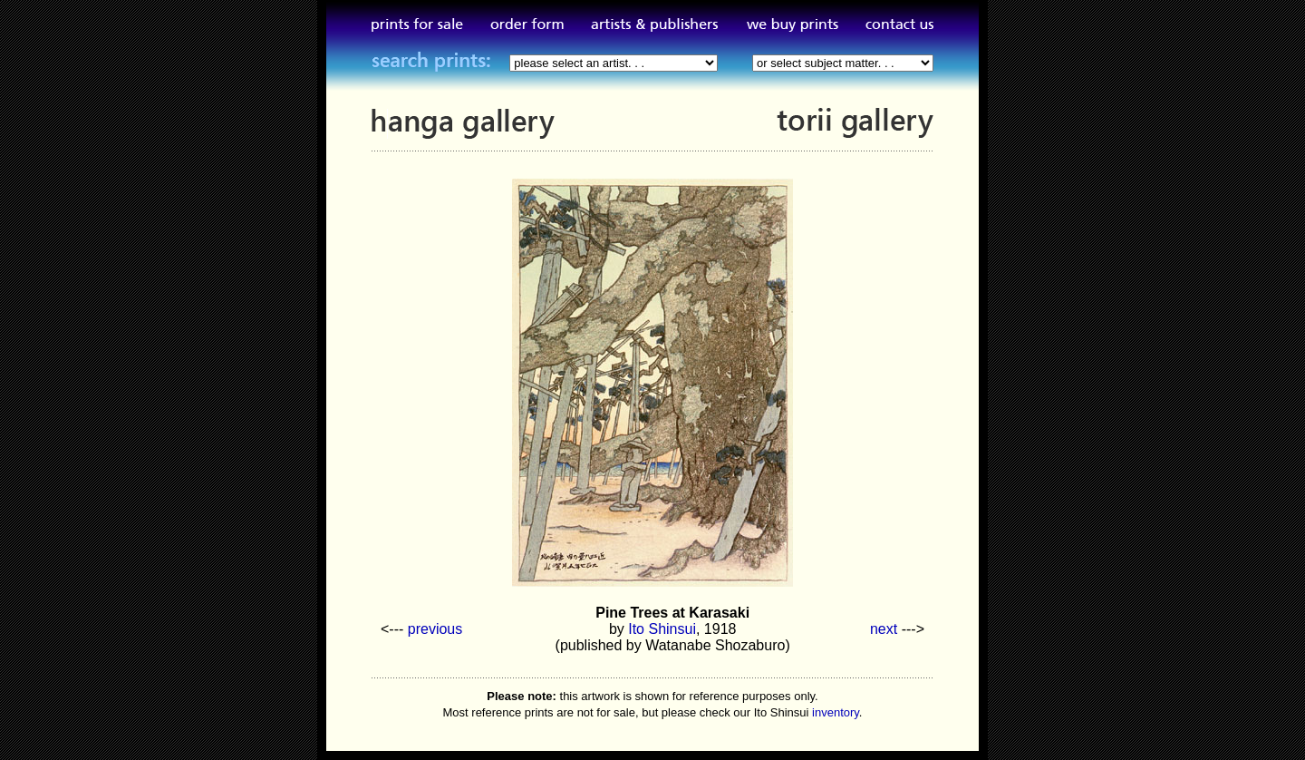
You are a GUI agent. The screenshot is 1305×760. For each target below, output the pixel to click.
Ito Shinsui (662, 629)
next (883, 629)
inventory (835, 712)
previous (435, 629)
